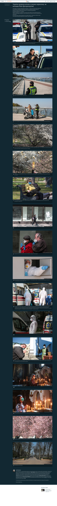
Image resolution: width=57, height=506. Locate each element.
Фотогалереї (9, 1)
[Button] (7, 20)
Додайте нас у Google (52, 1)
